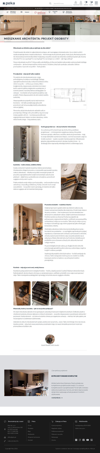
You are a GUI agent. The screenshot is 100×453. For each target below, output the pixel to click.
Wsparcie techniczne (34, 437)
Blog (29, 431)
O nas (29, 425)
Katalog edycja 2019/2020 (83, 425)
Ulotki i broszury (80, 428)
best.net (70, 448)
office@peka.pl (12, 437)
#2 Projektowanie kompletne (16, 21)
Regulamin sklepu (56, 428)
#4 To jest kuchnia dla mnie (84, 21)
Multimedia (31, 434)
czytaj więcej (56, 397)
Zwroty (53, 440)
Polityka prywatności (57, 431)
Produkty (30, 428)
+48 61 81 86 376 (13, 441)
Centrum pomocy (56, 425)
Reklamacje (54, 437)
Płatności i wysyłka (56, 434)
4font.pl (92, 448)
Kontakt (30, 440)
